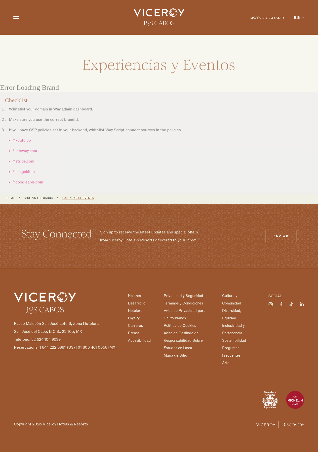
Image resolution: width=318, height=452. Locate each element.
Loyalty (134, 318)
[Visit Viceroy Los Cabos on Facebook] (281, 304)
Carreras (135, 325)
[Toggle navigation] (16, 17)
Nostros (134, 295)
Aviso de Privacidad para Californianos (184, 314)
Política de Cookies (180, 325)
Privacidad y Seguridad (183, 295)
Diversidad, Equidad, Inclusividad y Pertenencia (233, 322)
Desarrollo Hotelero (136, 307)
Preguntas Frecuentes (231, 351)
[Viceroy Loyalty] (280, 424)
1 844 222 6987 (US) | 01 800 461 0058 (78, 347)
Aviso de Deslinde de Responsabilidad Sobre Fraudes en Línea (183, 340)
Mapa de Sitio (175, 355)
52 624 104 (46, 339)
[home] (159, 17)
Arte (225, 362)
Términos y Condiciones (183, 303)
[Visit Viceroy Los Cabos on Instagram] (270, 304)
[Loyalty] (267, 17)
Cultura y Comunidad (231, 299)
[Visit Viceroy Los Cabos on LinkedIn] (302, 304)
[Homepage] (45, 302)
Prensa (134, 333)
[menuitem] (267, 17)
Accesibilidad (139, 340)
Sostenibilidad (234, 340)
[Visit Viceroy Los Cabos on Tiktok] (291, 304)
